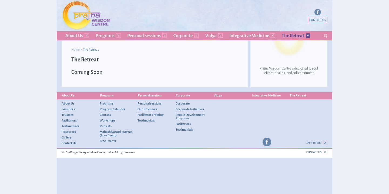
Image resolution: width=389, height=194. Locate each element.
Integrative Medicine (249, 36)
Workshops (107, 120)
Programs (105, 36)
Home (75, 50)
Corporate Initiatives (190, 109)
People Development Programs (190, 116)
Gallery (67, 137)
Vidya (211, 36)
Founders (68, 109)
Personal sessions (144, 36)
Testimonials (70, 126)
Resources (69, 132)
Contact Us (317, 20)
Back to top (316, 143)
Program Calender (112, 109)
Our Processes (147, 109)
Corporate (183, 36)
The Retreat (293, 36)
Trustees (67, 115)
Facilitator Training (151, 115)
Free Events (108, 141)
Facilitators (69, 120)
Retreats (106, 126)
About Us (74, 36)
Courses (105, 115)
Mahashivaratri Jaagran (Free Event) (116, 133)
